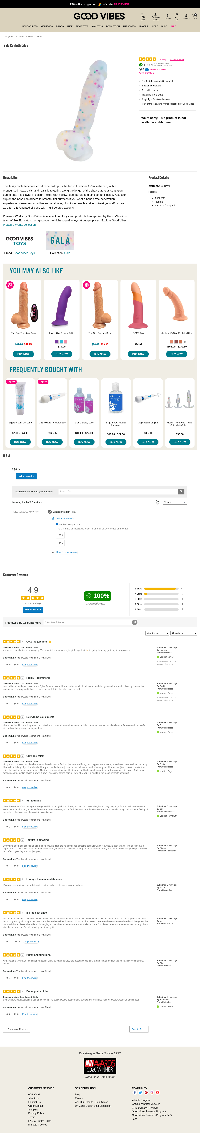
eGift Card (34, 1094)
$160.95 (52, 433)
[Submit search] (181, 491)
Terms (31, 1117)
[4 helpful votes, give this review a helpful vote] (7, 787)
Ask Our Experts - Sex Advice (91, 1102)
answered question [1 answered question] (158, 69)
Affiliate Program (141, 1100)
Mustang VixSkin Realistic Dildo (176, 333)
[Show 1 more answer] (65, 552)
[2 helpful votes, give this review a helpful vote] (7, 827)
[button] (57, 342)
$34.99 (138, 344)
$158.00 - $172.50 (176, 346)
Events (79, 1098)
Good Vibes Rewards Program (149, 1111)
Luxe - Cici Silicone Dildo (61, 333)
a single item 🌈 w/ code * (100, 4)
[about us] (176, 17)
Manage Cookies (37, 1124)
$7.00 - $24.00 (20, 433)
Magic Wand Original (148, 422)
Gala (67, 253)
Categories (9, 36)
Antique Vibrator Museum (146, 1103)
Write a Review (177, 59)
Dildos (21, 36)
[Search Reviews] (90, 622)
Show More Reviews (16, 1029)
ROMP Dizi (138, 333)
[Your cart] (194, 16)
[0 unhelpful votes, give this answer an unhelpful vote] (60, 543)
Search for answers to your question (34, 491)
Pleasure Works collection (19, 224)
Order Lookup (36, 1105)
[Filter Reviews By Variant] (183, 633)
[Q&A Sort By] (175, 502)
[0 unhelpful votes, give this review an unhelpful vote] (16, 664)
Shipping (33, 1109)
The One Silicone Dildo (99, 333)
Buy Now (23, 354)
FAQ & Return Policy (39, 1120)
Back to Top (139, 1029)
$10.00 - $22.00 (84, 433)
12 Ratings (162, 59)
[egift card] (142, 17)
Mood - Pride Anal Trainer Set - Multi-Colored (179, 424)
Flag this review (29, 664)
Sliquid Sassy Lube (84, 422)
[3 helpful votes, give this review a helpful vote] (7, 704)
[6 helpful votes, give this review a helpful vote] (7, 1014)
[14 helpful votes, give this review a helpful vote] (8, 942)
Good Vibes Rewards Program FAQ (152, 1115)
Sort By (158, 502)
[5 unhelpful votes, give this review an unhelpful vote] (16, 743)
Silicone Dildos (35, 36)
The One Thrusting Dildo (23, 333)
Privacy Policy (36, 1113)
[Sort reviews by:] (157, 633)
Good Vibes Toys (24, 253)
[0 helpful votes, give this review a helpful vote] (7, 664)
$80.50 (148, 433)
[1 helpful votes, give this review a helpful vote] (7, 899)
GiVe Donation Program (145, 1107)
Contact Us (34, 1102)
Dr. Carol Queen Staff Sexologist (93, 1105)
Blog (77, 1094)
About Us (33, 1098)
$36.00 (180, 434)
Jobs (134, 1118)
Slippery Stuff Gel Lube (20, 422)
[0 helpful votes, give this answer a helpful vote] (60, 535)
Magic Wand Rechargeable (52, 422)
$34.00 (61, 346)
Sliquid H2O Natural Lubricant (116, 424)
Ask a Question (146, 73)
